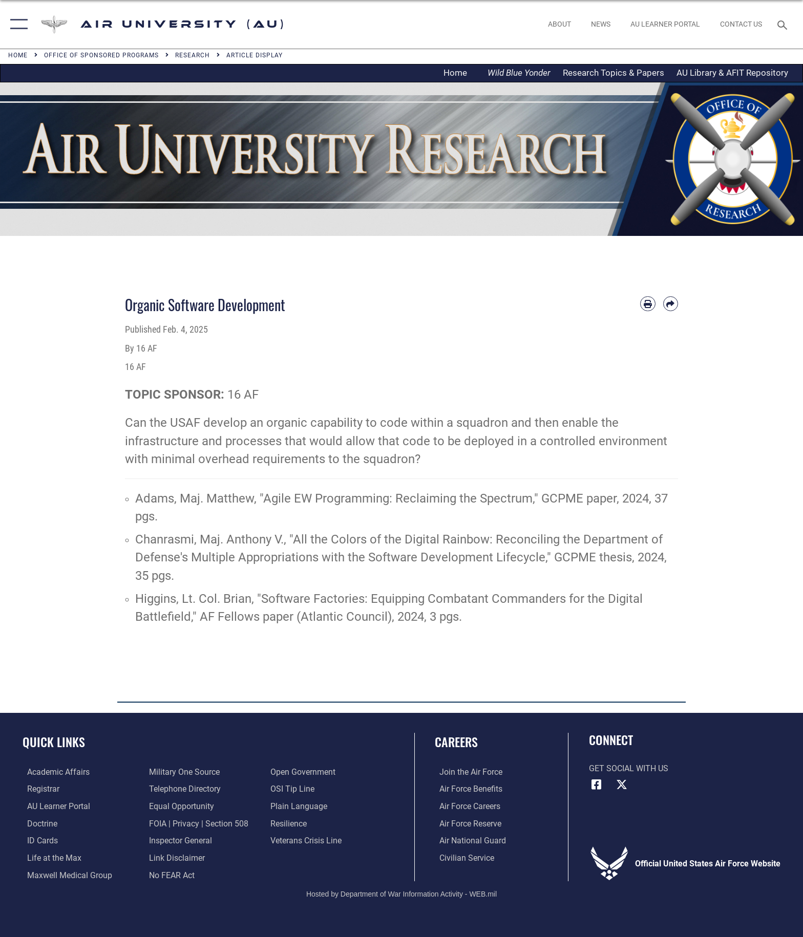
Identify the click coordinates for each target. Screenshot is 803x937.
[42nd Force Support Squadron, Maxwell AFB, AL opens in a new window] (50, 857)
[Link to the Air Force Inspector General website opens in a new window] (178, 840)
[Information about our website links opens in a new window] (175, 857)
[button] (16, 24)
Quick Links (54, 742)
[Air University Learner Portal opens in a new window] (54, 806)
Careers (456, 742)
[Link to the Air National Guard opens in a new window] (468, 840)
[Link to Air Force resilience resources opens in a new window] (290, 823)
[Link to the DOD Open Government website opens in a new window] (304, 772)
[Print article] (647, 303)
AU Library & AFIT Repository (732, 73)
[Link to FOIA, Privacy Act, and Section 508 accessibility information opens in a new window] (197, 823)
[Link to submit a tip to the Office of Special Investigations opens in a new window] (294, 789)
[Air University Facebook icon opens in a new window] (596, 784)
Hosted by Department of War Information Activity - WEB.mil (401, 893)
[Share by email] (670, 303)
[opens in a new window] (665, 24)
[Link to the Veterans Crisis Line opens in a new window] (307, 840)
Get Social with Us (628, 768)
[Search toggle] (784, 24)
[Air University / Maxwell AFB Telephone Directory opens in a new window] (183, 789)
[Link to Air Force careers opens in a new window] (465, 806)
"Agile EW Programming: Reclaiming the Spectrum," (399, 498)
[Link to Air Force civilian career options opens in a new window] (462, 857)
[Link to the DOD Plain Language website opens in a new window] (300, 806)
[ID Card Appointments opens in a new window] (38, 840)
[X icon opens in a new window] (621, 784)
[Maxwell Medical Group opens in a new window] (65, 874)
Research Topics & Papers (613, 73)
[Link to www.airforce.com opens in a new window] (466, 772)
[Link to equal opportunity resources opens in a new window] (180, 806)
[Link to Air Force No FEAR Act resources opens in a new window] (170, 874)
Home (458, 73)
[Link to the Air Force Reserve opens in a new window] (466, 823)
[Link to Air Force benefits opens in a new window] (466, 789)
